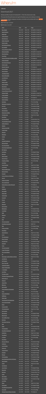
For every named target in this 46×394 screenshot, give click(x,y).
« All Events (3, 8)
